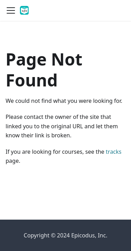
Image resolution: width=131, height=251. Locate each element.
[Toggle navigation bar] (11, 10)
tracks (114, 151)
